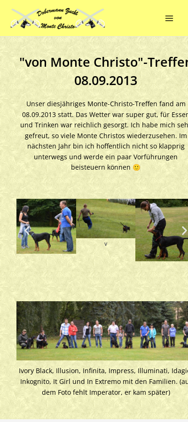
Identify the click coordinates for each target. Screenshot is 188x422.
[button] (27, 230)
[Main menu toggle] (169, 18)
